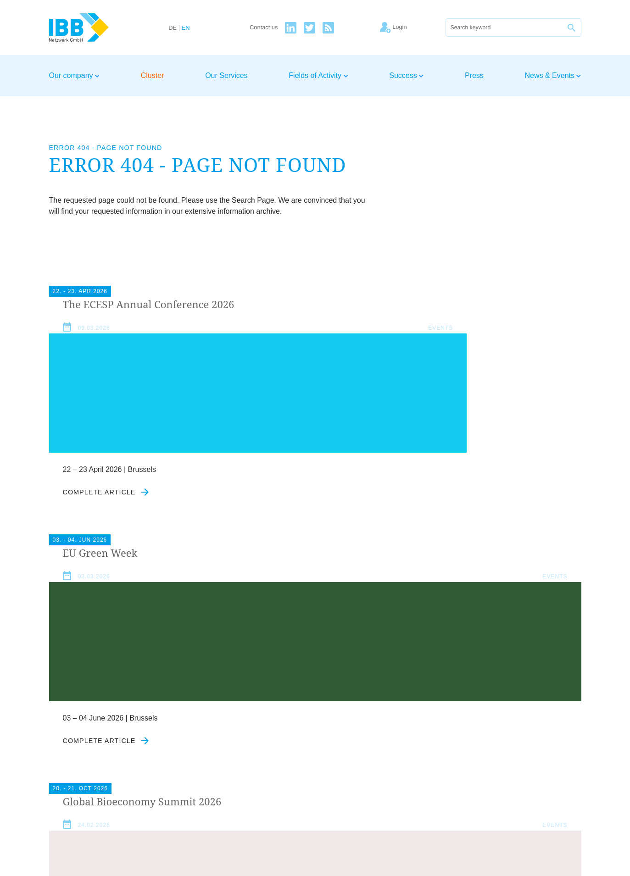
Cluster (152, 75)
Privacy (527, 773)
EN (186, 28)
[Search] (504, 27)
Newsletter (563, 773)
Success (406, 75)
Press (474, 75)
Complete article (106, 506)
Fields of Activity (318, 75)
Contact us (264, 28)
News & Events (553, 75)
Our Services (226, 75)
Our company (74, 75)
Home (425, 773)
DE (172, 28)
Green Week (283, 304)
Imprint (496, 773)
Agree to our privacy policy (259, 733)
